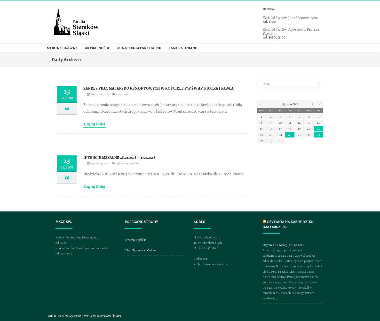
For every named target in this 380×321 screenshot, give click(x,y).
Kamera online (182, 48)
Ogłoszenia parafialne (139, 48)
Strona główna (62, 48)
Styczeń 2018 (290, 104)
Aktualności (97, 48)
